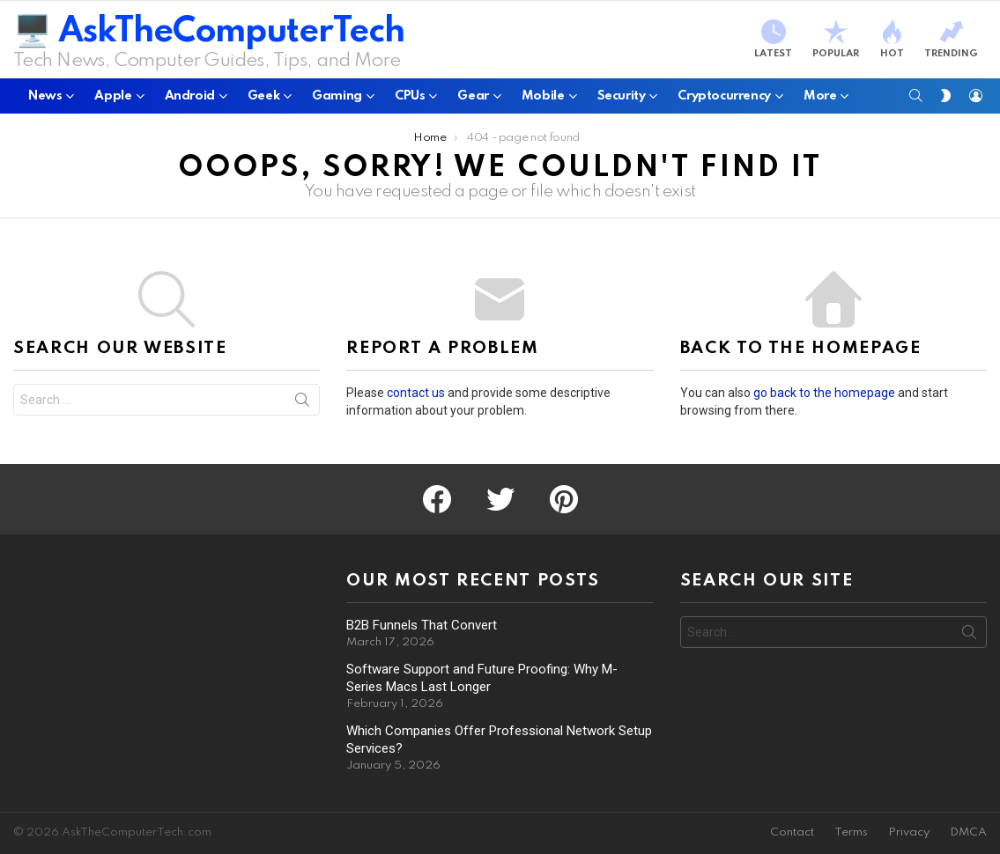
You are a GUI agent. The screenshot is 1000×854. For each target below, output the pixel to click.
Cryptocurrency (724, 99)
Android (190, 99)
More (820, 99)
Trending (951, 39)
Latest (773, 39)
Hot (891, 39)
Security (621, 99)
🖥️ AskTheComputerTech (208, 32)
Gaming (337, 99)
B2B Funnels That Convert (421, 625)
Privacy (909, 832)
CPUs (410, 99)
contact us (416, 393)
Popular (835, 39)
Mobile (543, 99)
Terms (851, 832)
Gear (472, 99)
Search (302, 403)
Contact (792, 832)
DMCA (968, 832)
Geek (263, 99)
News (45, 99)
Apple (112, 99)
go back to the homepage (824, 393)
